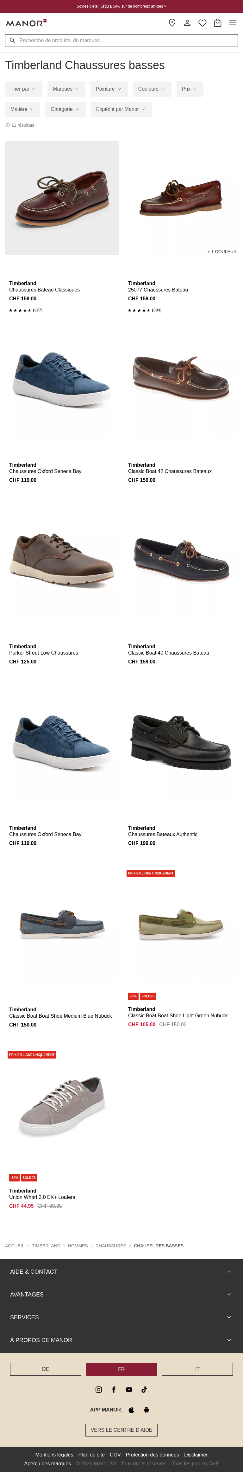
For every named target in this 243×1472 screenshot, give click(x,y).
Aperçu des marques (47, 1463)
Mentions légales (54, 1454)
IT (197, 1369)
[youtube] (129, 1389)
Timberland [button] (46, 1245)
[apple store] (131, 1410)
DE (45, 1369)
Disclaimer (196, 1454)
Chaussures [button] (111, 1245)
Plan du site (91, 1454)
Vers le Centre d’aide (122, 1430)
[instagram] (98, 1389)
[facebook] (114, 1389)
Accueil (14, 1245)
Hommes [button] (78, 1245)
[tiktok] (144, 1389)
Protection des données (152, 1454)
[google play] (146, 1410)
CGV (115, 1454)
